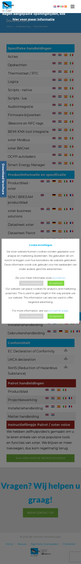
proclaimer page (58, 310)
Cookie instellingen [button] (31, 283)
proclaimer (58, 277)
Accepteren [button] (55, 283)
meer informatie (41, 19)
